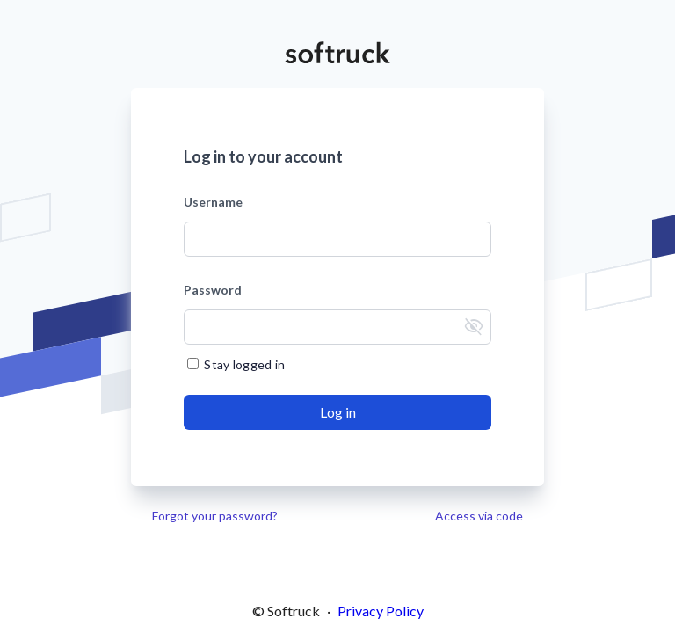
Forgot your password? (215, 515)
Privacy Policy (381, 610)
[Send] (337, 412)
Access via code (479, 515)
